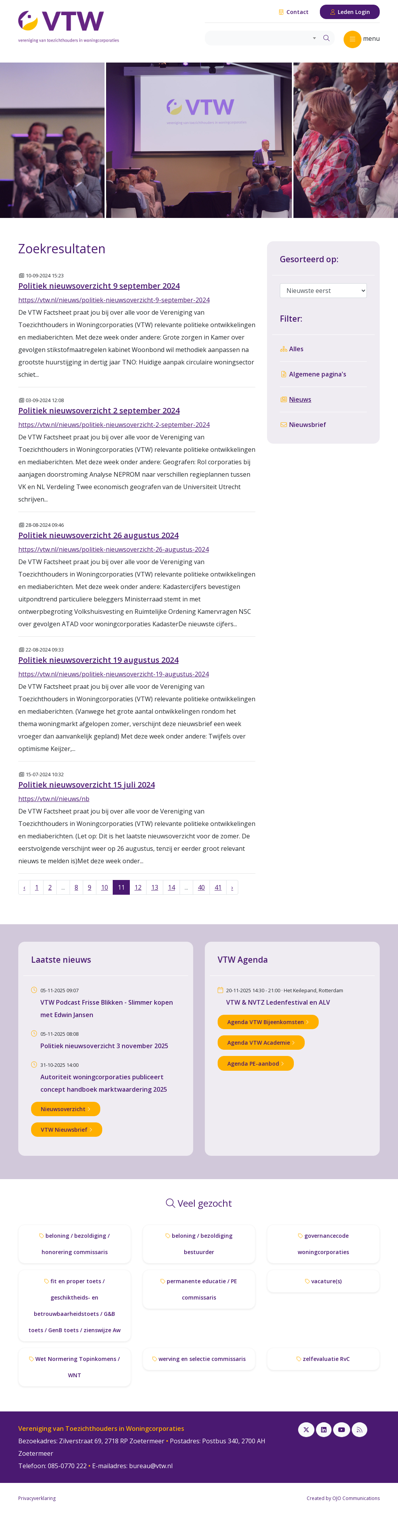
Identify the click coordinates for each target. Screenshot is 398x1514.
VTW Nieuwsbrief (67, 1129)
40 (201, 887)
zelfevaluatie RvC (323, 1358)
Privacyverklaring (37, 1498)
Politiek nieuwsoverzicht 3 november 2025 (104, 1046)
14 (171, 887)
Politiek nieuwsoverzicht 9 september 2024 (99, 285)
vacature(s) (323, 1281)
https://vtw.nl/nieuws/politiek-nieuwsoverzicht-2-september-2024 (113, 424)
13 (154, 887)
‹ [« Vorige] (24, 887)
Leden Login (350, 12)
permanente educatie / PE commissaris (199, 1289)
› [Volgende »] (232, 887)
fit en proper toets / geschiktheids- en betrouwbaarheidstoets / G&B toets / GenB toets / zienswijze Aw (74, 1305)
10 (104, 887)
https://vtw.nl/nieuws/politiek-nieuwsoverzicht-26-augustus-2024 (113, 549)
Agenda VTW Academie (261, 1042)
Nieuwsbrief (303, 424)
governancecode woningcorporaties (323, 1244)
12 (137, 887)
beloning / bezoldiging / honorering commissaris (74, 1244)
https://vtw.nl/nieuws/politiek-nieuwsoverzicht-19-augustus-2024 (113, 674)
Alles (292, 349)
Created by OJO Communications (343, 1498)
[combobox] (262, 38)
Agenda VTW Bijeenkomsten (268, 1022)
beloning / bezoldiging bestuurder (199, 1244)
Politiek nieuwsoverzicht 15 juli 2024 (86, 784)
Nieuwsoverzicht (66, 1109)
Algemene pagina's (313, 374)
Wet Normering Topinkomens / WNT (74, 1367)
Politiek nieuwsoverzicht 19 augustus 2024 (98, 660)
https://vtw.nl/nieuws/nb (53, 798)
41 (218, 887)
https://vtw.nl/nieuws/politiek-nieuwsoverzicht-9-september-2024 (113, 300)
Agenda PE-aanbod (255, 1063)
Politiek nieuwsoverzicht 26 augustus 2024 (98, 535)
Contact (293, 12)
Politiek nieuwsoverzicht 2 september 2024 (99, 410)
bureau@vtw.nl (151, 1466)
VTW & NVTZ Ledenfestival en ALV (278, 1002)
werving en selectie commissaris (199, 1358)
